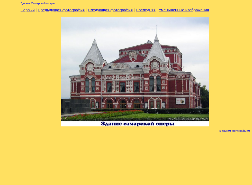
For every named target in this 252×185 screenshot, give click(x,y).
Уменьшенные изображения (184, 10)
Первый (28, 10)
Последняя (146, 10)
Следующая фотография (110, 10)
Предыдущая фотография (61, 10)
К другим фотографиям (234, 130)
